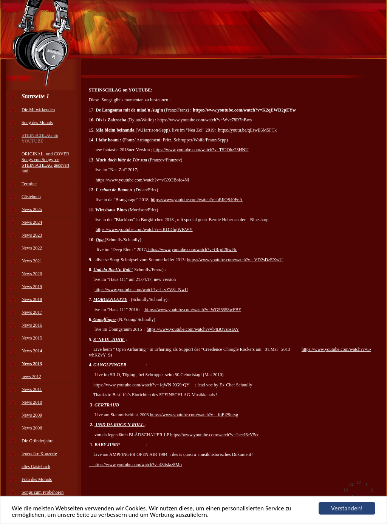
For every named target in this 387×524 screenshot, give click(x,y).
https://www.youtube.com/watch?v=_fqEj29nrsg (194, 414)
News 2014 (32, 350)
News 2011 (32, 389)
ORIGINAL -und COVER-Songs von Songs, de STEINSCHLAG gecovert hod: (46, 162)
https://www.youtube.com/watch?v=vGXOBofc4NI (141, 180)
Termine (29, 183)
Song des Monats (37, 122)
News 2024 (32, 222)
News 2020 (32, 273)
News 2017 (32, 312)
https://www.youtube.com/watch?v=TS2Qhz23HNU (201, 149)
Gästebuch (31, 196)
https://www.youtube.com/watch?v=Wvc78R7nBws (204, 119)
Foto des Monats (37, 479)
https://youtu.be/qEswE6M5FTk (246, 130)
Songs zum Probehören (42, 492)
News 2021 (32, 261)
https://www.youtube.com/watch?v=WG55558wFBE (192, 309)
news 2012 (31, 376)
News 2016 (32, 325)
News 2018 (32, 299)
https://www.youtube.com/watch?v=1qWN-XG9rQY (139, 385)
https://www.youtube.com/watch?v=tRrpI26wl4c (192, 249)
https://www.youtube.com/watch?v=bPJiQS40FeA (197, 199)
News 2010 (32, 402)
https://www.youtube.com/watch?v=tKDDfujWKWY (144, 229)
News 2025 (32, 209)
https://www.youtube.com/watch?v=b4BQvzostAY (193, 329)
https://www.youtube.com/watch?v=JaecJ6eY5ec (214, 434)
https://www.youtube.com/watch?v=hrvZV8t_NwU (141, 289)
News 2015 (32, 338)
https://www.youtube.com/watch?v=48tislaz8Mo (135, 464)
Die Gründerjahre (37, 440)
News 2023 (32, 235)
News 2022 (32, 248)
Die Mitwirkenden (38, 109)
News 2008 (32, 428)
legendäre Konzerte (39, 453)
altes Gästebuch (36, 466)
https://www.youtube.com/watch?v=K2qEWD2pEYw (244, 110)
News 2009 (32, 415)
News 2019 (32, 286)
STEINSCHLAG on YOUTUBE (40, 138)
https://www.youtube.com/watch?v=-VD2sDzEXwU (235, 259)
